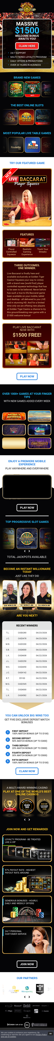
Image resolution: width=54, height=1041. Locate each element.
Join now (27, 964)
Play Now (27, 376)
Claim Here (27, 46)
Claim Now (27, 771)
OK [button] (50, 1033)
